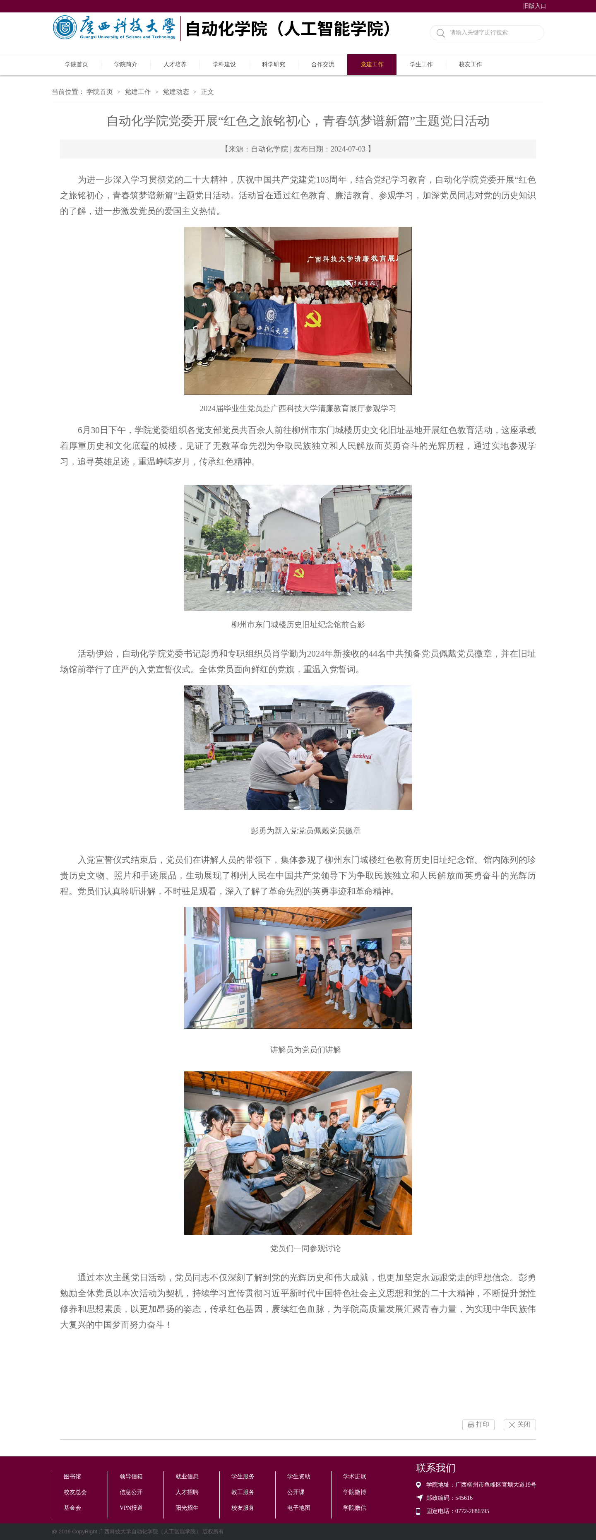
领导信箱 (131, 1476)
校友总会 (75, 1492)
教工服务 (243, 1492)
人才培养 (175, 64)
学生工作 (421, 64)
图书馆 (72, 1476)
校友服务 (243, 1508)
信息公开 (131, 1492)
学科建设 (224, 64)
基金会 (72, 1508)
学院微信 (354, 1508)
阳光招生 (187, 1508)
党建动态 (176, 91)
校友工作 (470, 64)
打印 (482, 1424)
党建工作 (372, 64)
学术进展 (354, 1476)
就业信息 (187, 1476)
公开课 (296, 1492)
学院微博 (354, 1492)
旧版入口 (534, 6)
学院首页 (76, 64)
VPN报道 (131, 1508)
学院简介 (125, 64)
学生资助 (298, 1476)
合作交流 (322, 64)
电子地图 (298, 1508)
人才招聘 (187, 1492)
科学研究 (273, 64)
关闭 (524, 1424)
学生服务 (243, 1476)
